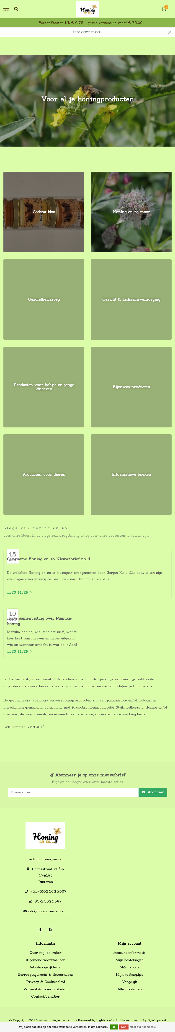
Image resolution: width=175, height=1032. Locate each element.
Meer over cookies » (143, 1027)
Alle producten (130, 989)
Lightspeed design (129, 1020)
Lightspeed (104, 1020)
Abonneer (153, 792)
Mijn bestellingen (130, 960)
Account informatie (129, 953)
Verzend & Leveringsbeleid (45, 989)
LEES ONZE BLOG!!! (87, 32)
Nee (123, 1027)
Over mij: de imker (46, 953)
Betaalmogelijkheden (45, 967)
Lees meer (19, 592)
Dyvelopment (157, 1020)
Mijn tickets (130, 967)
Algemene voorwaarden (45, 960)
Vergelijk (129, 982)
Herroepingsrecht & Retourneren (45, 975)
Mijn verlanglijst (129, 975)
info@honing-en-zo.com (47, 911)
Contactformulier (45, 996)
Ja (114, 1027)
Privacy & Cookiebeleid (45, 982)
